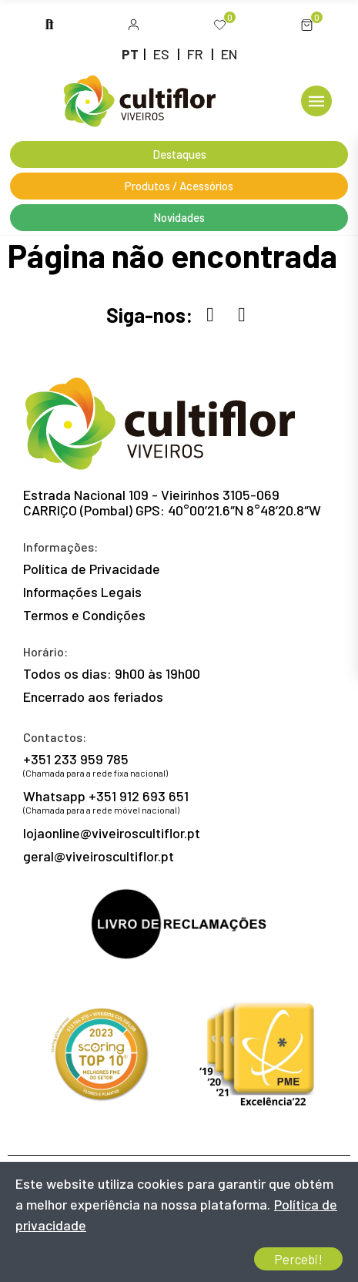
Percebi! (298, 1259)
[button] (134, 25)
